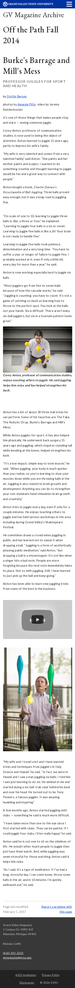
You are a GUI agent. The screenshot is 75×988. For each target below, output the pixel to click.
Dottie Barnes (17, 96)
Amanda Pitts (27, 104)
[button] (69, 4)
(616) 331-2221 (13, 953)
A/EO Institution (25, 975)
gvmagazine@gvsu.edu (17, 957)
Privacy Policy (51, 975)
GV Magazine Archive (33, 14)
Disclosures (27, 982)
